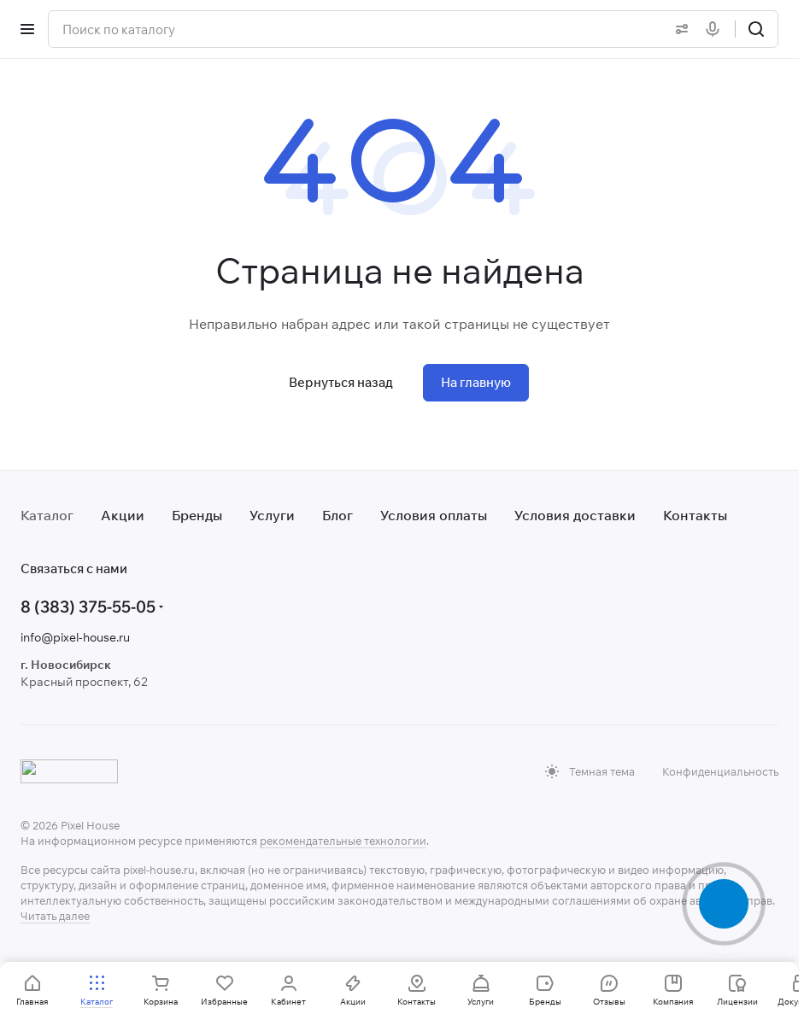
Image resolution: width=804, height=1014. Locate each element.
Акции (122, 515)
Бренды (197, 515)
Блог (337, 515)
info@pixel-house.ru (75, 637)
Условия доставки (575, 515)
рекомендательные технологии (343, 840)
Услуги (272, 515)
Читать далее (55, 916)
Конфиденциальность (720, 771)
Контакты (695, 515)
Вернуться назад (341, 382)
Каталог (47, 515)
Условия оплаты (433, 515)
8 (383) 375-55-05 (88, 606)
